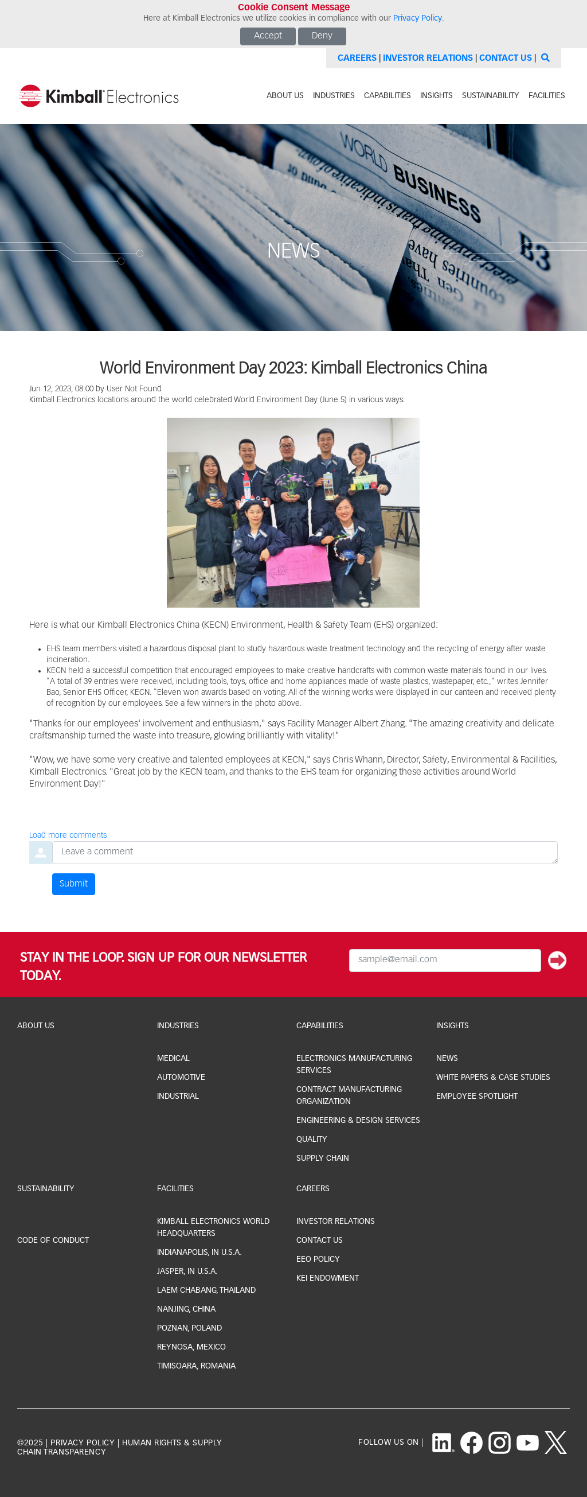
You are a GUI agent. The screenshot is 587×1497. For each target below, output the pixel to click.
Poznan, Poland (189, 1328)
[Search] (544, 58)
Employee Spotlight (477, 1096)
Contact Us (505, 58)
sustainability (490, 96)
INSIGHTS (436, 96)
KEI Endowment (327, 1278)
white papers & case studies (493, 1078)
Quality (311, 1140)
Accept (268, 36)
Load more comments (68, 835)
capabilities (387, 96)
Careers (357, 58)
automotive (181, 1078)
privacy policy (82, 1443)
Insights (452, 1026)
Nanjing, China (186, 1309)
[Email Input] (445, 960)
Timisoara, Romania (196, 1366)
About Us (35, 1026)
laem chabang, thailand (206, 1290)
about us (285, 96)
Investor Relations (428, 58)
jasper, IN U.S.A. (187, 1271)
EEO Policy (318, 1259)
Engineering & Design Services (358, 1121)
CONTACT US (319, 1241)
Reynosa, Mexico (191, 1347)
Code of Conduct (53, 1241)
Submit (74, 884)
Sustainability (46, 1189)
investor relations (335, 1222)
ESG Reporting (46, 1222)
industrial (178, 1096)
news (447, 1059)
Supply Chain (322, 1158)
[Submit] (557, 960)
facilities (547, 96)
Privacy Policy (417, 18)
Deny (322, 36)
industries (334, 96)
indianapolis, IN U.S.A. (199, 1253)
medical (173, 1059)
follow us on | (391, 1442)
